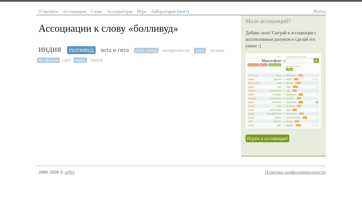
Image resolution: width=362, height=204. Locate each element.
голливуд (81, 49)
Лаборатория (170, 11)
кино (200, 50)
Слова (96, 11)
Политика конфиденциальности (295, 172)
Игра (141, 11)
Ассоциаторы (119, 11)
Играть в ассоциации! (267, 138)
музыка (217, 50)
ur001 (69, 172)
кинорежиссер (176, 50)
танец (80, 60)
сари (66, 60)
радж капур (146, 50)
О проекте (48, 11)
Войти (320, 11)
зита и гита (114, 50)
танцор (96, 60)
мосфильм (48, 60)
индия (49, 49)
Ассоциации (74, 11)
